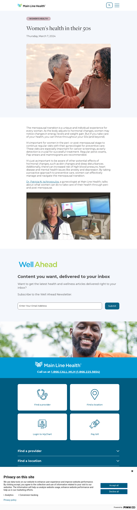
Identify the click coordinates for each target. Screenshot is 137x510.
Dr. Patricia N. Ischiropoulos (42, 181)
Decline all (114, 491)
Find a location (29, 461)
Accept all (114, 485)
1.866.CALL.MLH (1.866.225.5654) (75, 372)
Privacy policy (10, 500)
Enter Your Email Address (33, 306)
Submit (112, 306)
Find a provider (30, 451)
